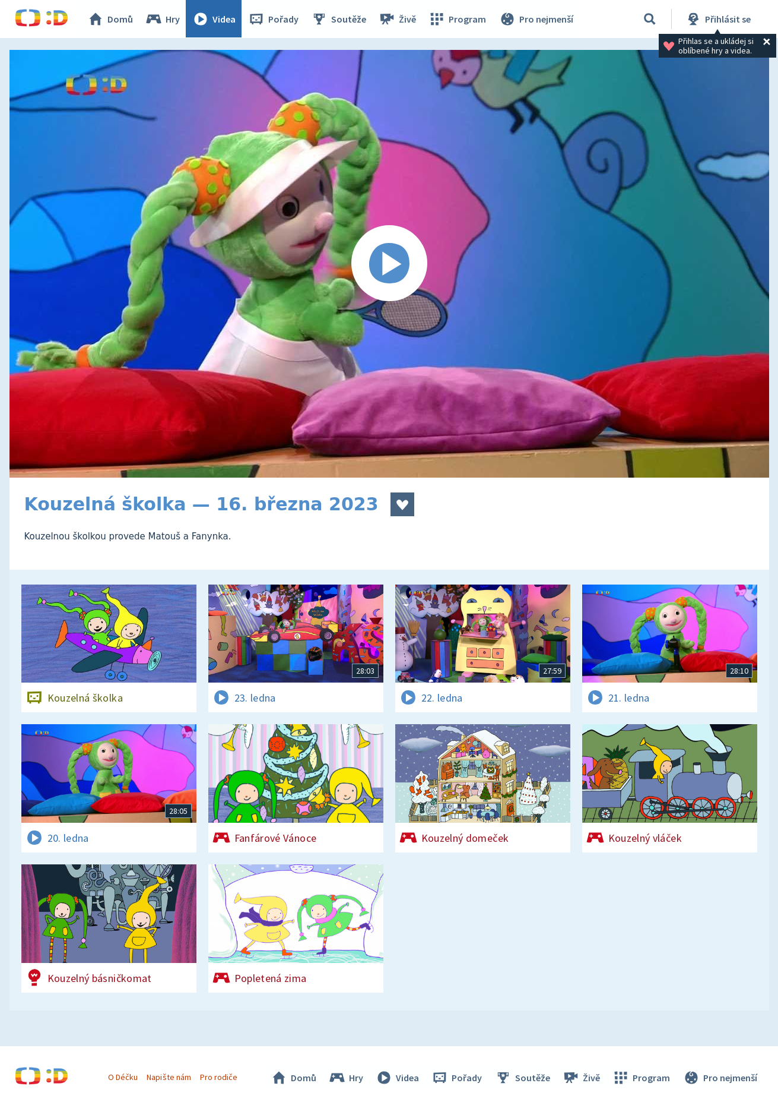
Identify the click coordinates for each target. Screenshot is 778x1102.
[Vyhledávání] (649, 19)
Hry (162, 19)
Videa (214, 19)
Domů (110, 19)
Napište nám (169, 1077)
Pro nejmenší (535, 19)
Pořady (273, 19)
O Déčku (123, 1077)
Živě (398, 19)
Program (457, 19)
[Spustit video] (389, 264)
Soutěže (339, 19)
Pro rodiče (218, 1077)
